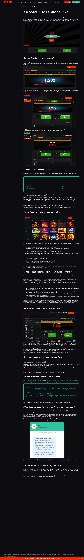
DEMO (51, 40)
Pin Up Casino (44, 243)
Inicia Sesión (75, 2)
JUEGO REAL (51, 37)
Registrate (68, 2)
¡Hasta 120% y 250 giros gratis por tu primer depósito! (42, 558)
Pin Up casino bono (44, 387)
